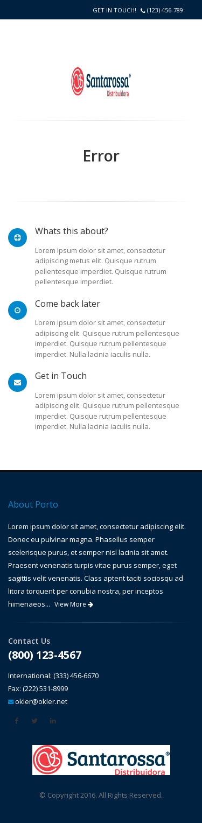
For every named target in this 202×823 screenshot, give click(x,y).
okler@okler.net (41, 701)
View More (73, 604)
